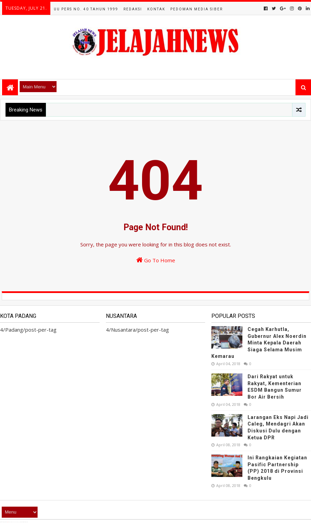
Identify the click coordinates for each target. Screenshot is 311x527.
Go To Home (155, 260)
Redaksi (132, 9)
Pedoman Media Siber (196, 9)
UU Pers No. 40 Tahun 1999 (86, 9)
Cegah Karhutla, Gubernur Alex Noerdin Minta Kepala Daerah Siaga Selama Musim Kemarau (259, 342)
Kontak (156, 9)
